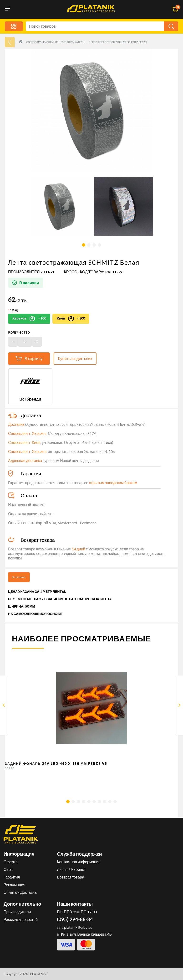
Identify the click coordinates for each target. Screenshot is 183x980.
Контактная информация (78, 861)
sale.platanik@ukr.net (74, 927)
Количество (19, 332)
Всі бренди (30, 398)
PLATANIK (38, 974)
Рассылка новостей (21, 919)
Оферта (11, 861)
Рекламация (14, 884)
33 (10, 42)
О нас (8, 869)
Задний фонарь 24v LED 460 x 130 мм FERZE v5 (56, 764)
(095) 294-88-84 (75, 919)
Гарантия (12, 877)
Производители (17, 911)
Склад (14, 310)
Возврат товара (70, 877)
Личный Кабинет (71, 869)
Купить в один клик (75, 358)
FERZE (49, 271)
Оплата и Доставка (20, 892)
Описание (19, 577)
